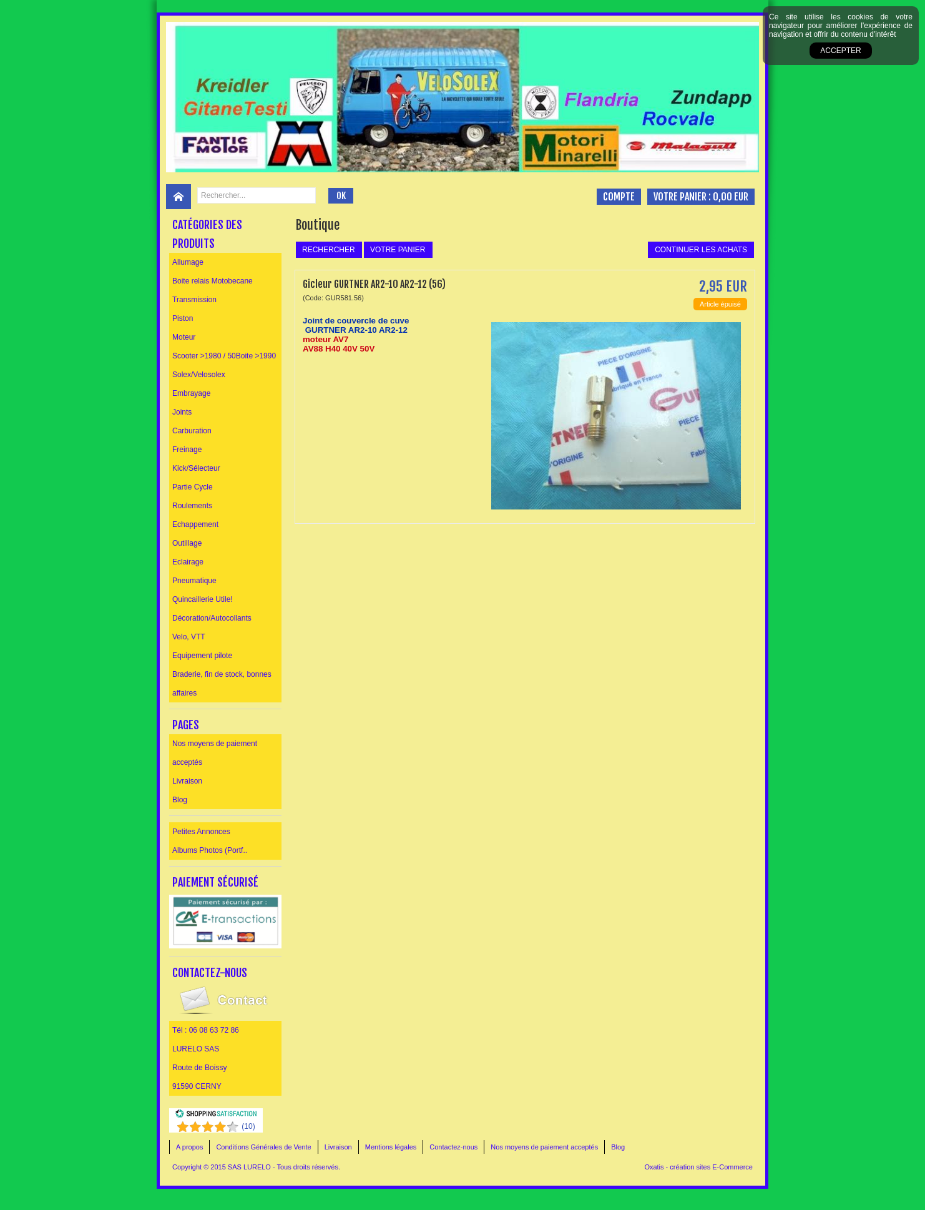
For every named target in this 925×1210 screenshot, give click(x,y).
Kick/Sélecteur (196, 468)
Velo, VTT (188, 636)
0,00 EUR (730, 196)
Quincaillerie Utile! (202, 599)
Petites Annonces (201, 831)
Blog (179, 799)
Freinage (187, 449)
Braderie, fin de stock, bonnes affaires (222, 683)
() (248, 1126)
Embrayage (191, 393)
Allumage (187, 262)
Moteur (183, 337)
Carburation (192, 430)
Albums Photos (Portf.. (209, 850)
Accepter (840, 50)
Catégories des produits (207, 234)
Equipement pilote (202, 655)
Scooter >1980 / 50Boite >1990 (224, 356)
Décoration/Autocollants (212, 618)
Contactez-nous (453, 1147)
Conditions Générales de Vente (263, 1147)
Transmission (194, 299)
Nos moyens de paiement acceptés (214, 753)
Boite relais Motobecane (212, 281)
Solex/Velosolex (198, 374)
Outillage (187, 543)
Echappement (195, 524)
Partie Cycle (192, 487)
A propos (189, 1147)
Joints (182, 412)
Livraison (187, 781)
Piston (182, 318)
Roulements (192, 505)
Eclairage (187, 562)
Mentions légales (391, 1147)
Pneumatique (194, 580)
